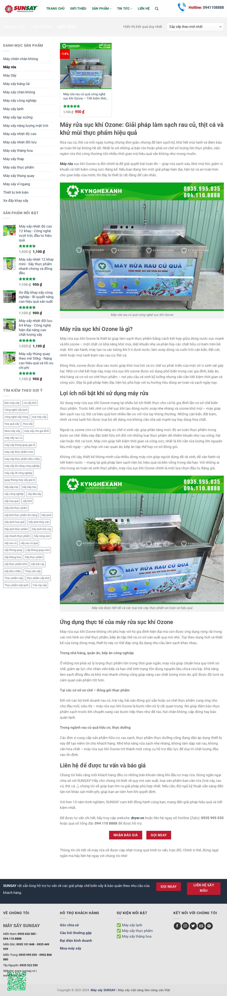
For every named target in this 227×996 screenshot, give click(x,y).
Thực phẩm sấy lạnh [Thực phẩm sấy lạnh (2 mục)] (16, 585)
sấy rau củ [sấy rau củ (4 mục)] (10, 543)
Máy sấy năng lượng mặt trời (25, 126)
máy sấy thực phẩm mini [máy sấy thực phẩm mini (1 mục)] (18, 451)
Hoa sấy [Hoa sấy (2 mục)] (28, 423)
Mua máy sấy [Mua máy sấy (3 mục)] (12, 430)
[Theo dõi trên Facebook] (177, 926)
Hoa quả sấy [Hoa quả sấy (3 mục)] (11, 423)
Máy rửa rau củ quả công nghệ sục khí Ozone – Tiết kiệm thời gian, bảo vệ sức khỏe (84, 96)
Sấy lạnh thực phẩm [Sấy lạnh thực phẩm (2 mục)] (16, 529)
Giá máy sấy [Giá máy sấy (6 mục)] (39, 416)
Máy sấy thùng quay (18, 176)
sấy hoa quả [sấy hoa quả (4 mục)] (11, 501)
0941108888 (213, 7)
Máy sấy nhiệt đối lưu (19, 142)
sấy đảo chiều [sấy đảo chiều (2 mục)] (12, 571)
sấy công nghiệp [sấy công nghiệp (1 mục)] (14, 493)
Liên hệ (144, 8)
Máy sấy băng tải (16, 84)
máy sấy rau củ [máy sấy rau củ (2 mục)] (13, 437)
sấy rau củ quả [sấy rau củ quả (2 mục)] (29, 543)
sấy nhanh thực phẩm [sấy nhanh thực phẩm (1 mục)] (17, 536)
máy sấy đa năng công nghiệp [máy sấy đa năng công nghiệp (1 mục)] (22, 465)
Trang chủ (55, 8)
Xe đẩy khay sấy (15, 200)
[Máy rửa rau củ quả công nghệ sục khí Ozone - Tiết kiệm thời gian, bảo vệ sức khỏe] (86, 66)
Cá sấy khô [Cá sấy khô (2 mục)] (29, 402)
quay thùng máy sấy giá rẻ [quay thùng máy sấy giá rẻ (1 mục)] (19, 479)
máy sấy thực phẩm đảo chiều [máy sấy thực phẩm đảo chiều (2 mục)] (22, 459)
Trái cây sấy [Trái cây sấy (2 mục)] (39, 585)
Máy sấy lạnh (13, 109)
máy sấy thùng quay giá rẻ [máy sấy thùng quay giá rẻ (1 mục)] (19, 445)
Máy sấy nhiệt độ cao (19, 134)
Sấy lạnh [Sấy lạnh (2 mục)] (46, 515)
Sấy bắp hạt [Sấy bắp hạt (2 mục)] (11, 487)
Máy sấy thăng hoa (18, 150)
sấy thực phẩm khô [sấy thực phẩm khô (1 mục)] (15, 564)
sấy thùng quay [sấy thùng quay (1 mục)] (13, 550)
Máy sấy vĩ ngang (16, 184)
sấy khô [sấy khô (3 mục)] (27, 501)
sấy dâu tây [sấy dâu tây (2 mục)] (34, 493)
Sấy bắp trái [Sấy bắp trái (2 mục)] (29, 487)
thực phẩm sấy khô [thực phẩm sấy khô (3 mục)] (38, 578)
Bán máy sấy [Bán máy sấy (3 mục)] (11, 402)
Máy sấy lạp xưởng (18, 117)
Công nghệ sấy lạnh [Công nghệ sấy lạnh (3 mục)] (15, 409)
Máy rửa (9, 67)
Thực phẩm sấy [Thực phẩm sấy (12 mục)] (13, 578)
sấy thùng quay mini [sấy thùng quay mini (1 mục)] (38, 550)
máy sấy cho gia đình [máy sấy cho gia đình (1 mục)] (36, 430)
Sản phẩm (102, 9)
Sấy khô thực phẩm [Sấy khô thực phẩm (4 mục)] (15, 508)
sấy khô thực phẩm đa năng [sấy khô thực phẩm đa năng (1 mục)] (20, 515)
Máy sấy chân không (19, 92)
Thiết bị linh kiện (15, 192)
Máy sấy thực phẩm (18, 167)
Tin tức (125, 9)
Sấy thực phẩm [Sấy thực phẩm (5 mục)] (34, 557)
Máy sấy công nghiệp (19, 100)
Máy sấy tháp (13, 159)
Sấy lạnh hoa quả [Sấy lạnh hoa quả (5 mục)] (14, 522)
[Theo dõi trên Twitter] (193, 926)
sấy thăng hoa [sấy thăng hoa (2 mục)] (12, 557)
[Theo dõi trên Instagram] (185, 926)
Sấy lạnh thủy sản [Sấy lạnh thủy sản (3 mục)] (38, 522)
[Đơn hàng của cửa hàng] (195, 27)
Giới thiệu (78, 8)
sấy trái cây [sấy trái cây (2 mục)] (37, 564)
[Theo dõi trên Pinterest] (209, 926)
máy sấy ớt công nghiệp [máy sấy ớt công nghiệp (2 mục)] (18, 473)
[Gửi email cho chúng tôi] (201, 926)
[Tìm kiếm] (156, 9)
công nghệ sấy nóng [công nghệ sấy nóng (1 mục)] (16, 416)
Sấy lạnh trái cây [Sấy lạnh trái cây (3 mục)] (41, 529)
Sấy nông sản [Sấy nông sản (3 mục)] (42, 536)
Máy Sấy (9, 75)
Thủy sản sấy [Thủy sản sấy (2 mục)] (33, 571)
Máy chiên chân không (20, 59)
